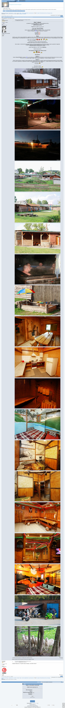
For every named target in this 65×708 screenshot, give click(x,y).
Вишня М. (12, 13)
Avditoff (15, 13)
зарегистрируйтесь (22, 0)
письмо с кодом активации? (11, 1)
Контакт (32, 701)
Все (10, 676)
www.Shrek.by (41, 26)
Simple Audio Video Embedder (31, 706)
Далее (8, 676)
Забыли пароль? (32, 697)
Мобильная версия (32, 704)
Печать (61, 676)
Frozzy (3, 19)
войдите (16, 0)
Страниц (3, 676)
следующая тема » (60, 15)
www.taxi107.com (40, 29)
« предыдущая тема (53, 15)
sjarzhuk (9, 13)
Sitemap (37, 706)
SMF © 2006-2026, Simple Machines (32, 705)
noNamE (7, 13)
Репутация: (3, 22)
